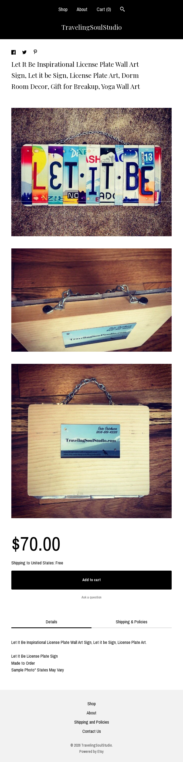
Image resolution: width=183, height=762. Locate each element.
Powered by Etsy (91, 751)
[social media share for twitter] (25, 53)
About (82, 9)
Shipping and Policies (91, 722)
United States (42, 563)
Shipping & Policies (131, 622)
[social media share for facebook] (14, 53)
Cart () (104, 9)
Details (51, 622)
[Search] (122, 9)
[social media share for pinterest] (35, 52)
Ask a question (91, 597)
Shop (62, 9)
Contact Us (91, 731)
